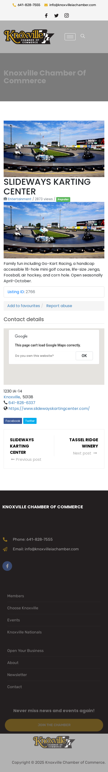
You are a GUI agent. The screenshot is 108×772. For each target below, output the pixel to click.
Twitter (30, 421)
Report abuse (59, 306)
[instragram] (66, 15)
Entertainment (19, 199)
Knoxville (12, 397)
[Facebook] (46, 15)
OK (84, 355)
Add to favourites (23, 306)
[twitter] (56, 15)
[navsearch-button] (83, 37)
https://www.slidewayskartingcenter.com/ (49, 408)
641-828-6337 (21, 403)
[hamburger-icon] (70, 36)
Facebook (13, 421)
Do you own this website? (34, 356)
